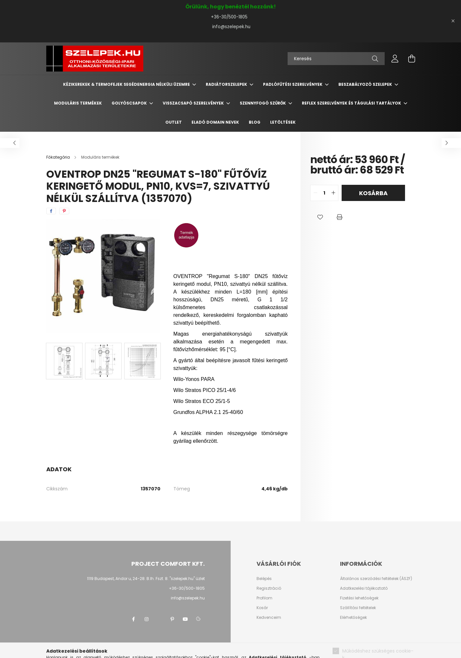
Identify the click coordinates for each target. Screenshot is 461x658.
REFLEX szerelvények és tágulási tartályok (352, 103)
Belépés (264, 578)
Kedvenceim (269, 617)
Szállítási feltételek (358, 608)
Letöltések (283, 122)
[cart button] (411, 58)
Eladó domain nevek (215, 122)
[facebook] (51, 211)
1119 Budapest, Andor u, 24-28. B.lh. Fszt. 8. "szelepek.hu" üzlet (146, 578)
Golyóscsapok (130, 103)
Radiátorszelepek (227, 84)
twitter (159, 619)
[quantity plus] (333, 193)
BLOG (254, 122)
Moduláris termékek (78, 103)
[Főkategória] (58, 157)
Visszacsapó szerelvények (194, 103)
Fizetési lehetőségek (359, 598)
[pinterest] (64, 211)
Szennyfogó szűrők (263, 103)
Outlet (173, 122)
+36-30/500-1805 (230, 17)
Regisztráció (269, 588)
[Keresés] (336, 58)
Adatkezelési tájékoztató (364, 588)
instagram (146, 619)
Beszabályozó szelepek (365, 84)
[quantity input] (324, 193)
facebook (133, 619)
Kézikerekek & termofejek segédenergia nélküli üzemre (127, 84)
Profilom (264, 598)
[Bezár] (453, 21)
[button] (319, 217)
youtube (185, 619)
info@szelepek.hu (230, 27)
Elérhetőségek (353, 617)
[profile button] (395, 58)
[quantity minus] (315, 193)
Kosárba (373, 193)
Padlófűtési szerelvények (293, 84)
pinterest (172, 619)
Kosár (262, 608)
